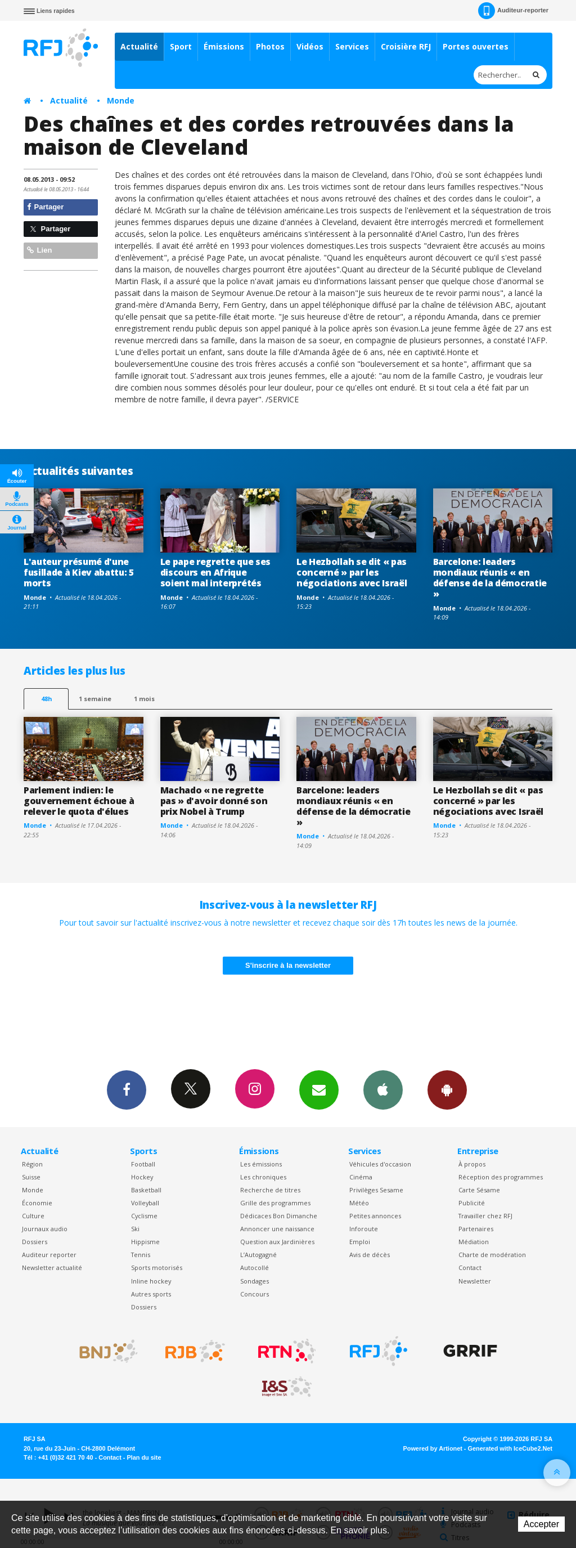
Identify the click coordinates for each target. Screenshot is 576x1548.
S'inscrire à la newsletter (288, 965)
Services (352, 46)
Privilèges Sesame (376, 1189)
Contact (470, 1267)
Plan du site (144, 1457)
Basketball (146, 1189)
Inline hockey (151, 1281)
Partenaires (475, 1228)
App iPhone (383, 1089)
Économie (37, 1202)
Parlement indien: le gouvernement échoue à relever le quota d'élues (79, 801)
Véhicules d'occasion (380, 1164)
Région (32, 1164)
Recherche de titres (270, 1189)
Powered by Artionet (432, 1448)
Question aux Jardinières (277, 1241)
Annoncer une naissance (277, 1228)
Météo (359, 1202)
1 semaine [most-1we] (95, 698)
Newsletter (474, 1281)
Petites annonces (375, 1215)
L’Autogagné (258, 1254)
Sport (181, 46)
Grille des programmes (275, 1202)
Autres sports (151, 1294)
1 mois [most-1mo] (144, 698)
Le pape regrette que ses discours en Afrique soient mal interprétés (215, 572)
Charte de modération (492, 1254)
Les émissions (261, 1164)
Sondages (254, 1281)
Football (143, 1164)
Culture (33, 1215)
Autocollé (254, 1267)
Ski (135, 1228)
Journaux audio (45, 1228)
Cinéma (360, 1177)
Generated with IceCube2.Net (510, 1448)
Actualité (139, 46)
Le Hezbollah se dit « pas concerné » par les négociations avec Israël (351, 572)
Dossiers (34, 1241)
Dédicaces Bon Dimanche (278, 1215)
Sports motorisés (156, 1267)
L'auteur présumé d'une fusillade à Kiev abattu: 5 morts (79, 572)
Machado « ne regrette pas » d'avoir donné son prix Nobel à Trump (214, 801)
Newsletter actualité (52, 1267)
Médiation (473, 1241)
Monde (120, 100)
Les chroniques (263, 1177)
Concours (254, 1294)
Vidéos (309, 46)
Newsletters (319, 1089)
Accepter (541, 1524)
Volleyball (145, 1202)
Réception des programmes (500, 1177)
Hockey (142, 1177)
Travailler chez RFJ (485, 1215)
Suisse (31, 1177)
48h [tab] (46, 698)
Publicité (471, 1202)
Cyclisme (144, 1215)
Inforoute (363, 1228)
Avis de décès (369, 1254)
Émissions (224, 46)
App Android (447, 1089)
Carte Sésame (479, 1189)
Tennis (140, 1254)
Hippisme (145, 1241)
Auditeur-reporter (513, 10)
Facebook (126, 1089)
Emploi (359, 1241)
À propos (471, 1164)
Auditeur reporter (49, 1254)
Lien (39, 250)
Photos (270, 46)
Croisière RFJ (406, 46)
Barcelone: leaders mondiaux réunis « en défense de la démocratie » (490, 577)
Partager (45, 207)
